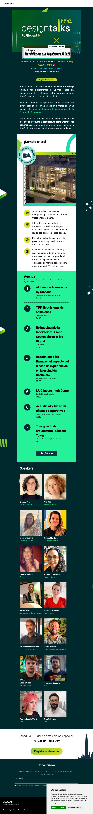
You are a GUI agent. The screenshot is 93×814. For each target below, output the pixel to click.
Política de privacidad (42, 785)
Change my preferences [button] (74, 807)
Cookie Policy (28, 810)
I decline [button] (61, 807)
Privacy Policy (7, 810)
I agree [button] (54, 807)
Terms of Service (18, 810)
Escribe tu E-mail (20, 778)
